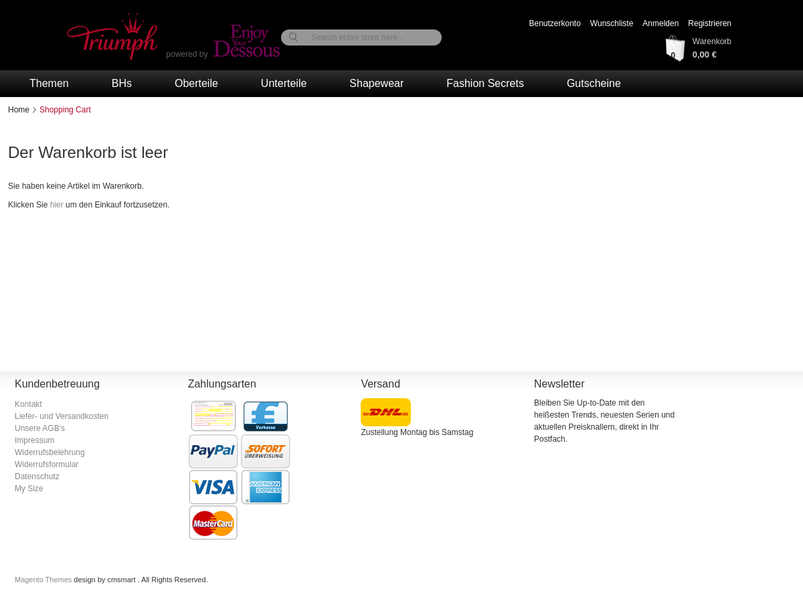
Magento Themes (44, 580)
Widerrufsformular (46, 464)
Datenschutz (37, 476)
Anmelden (660, 23)
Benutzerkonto (554, 23)
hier (57, 204)
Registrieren (709, 23)
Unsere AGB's (40, 428)
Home (18, 109)
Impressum (34, 440)
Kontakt (28, 404)
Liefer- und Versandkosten (61, 416)
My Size (29, 488)
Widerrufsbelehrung (50, 452)
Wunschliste (611, 23)
